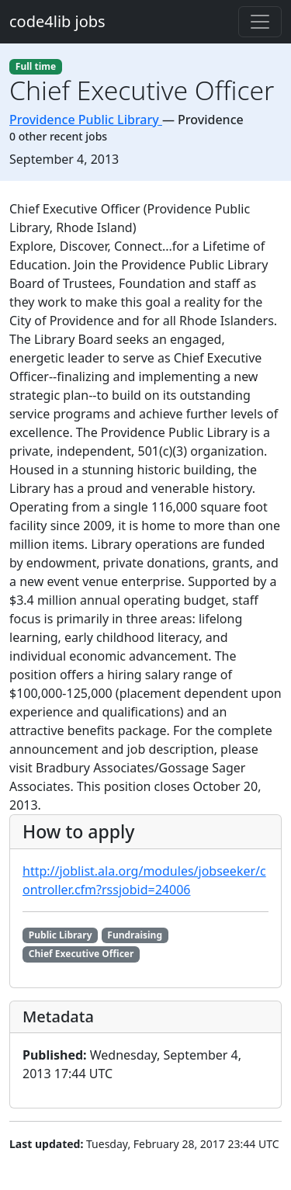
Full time (36, 66)
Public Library (60, 935)
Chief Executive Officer (81, 953)
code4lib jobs (57, 21)
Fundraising (134, 935)
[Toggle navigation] (260, 21)
